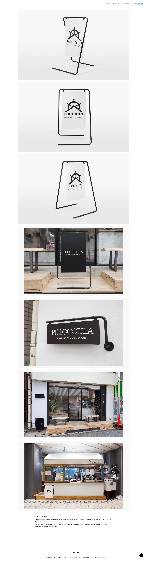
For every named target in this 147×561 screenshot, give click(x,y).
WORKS (107, 4)
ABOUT (120, 4)
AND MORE (113, 4)
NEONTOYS (134, 4)
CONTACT (126, 4)
